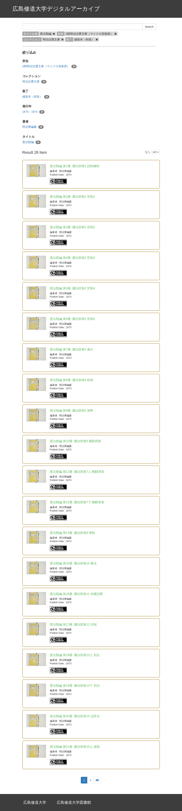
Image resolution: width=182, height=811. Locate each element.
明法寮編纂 (33, 127)
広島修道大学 (34, 802)
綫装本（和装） (35, 97)
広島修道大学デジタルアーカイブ (56, 9)
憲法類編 (31, 142)
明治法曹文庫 (34, 81)
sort (156, 152)
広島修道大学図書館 (74, 802)
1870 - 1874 (33, 112)
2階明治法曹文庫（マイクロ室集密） (49, 66)
